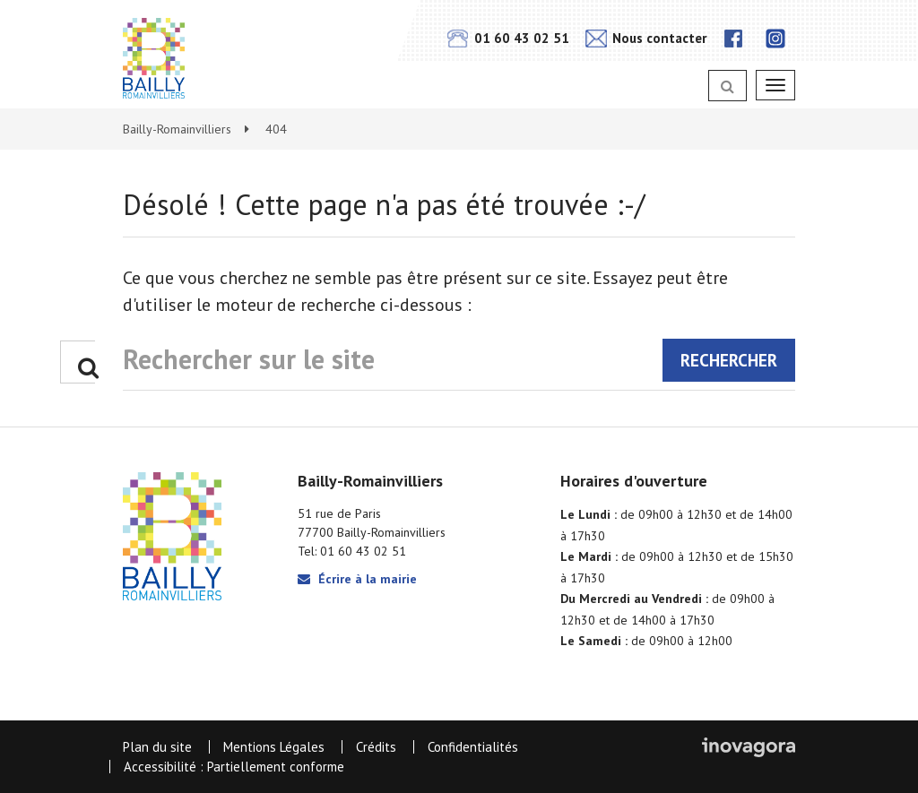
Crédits (376, 747)
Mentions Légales (274, 747)
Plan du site (157, 747)
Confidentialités (473, 747)
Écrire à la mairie (357, 579)
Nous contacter (645, 38)
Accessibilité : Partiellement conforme (234, 766)
